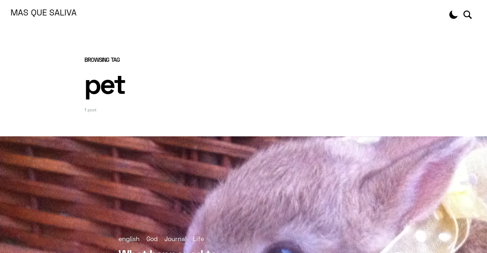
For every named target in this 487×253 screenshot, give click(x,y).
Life (198, 239)
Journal (175, 239)
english (129, 239)
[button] (453, 14)
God (152, 239)
